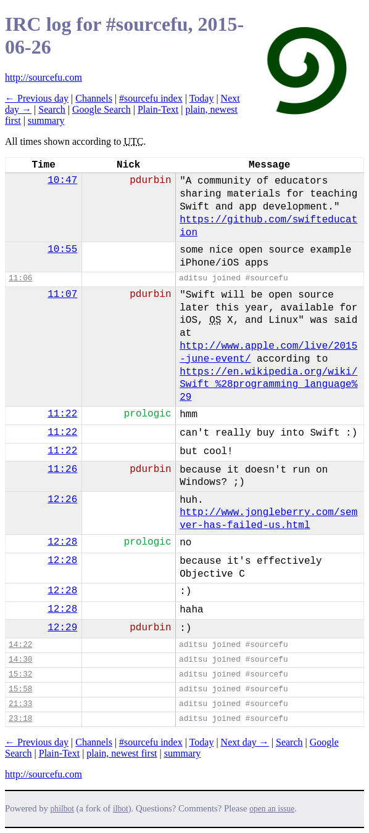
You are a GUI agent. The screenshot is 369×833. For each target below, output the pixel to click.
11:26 (62, 469)
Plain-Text (158, 109)
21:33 (20, 704)
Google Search (101, 109)
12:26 (62, 499)
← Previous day (36, 98)
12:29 (62, 627)
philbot (62, 808)
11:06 (20, 278)
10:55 (62, 249)
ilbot (120, 808)
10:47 (62, 180)
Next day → (245, 742)
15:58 (20, 689)
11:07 (62, 294)
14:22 (20, 644)
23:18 (20, 718)
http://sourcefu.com (43, 77)
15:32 (20, 674)
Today (201, 98)
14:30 (20, 659)
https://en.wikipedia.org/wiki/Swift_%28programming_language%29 (268, 385)
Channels (93, 98)
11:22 (62, 414)
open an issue (271, 808)
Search (51, 109)
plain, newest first (121, 753)
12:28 (62, 542)
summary (46, 120)
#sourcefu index (151, 98)
